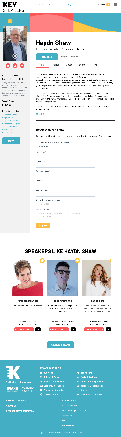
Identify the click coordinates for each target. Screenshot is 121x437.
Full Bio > (41, 114)
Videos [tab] (69, 65)
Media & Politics (89, 377)
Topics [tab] (55, 65)
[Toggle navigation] (115, 4)
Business (48, 372)
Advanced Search (60, 344)
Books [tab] (82, 65)
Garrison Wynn (62, 301)
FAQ (63, 420)
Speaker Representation (20, 411)
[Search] (50, 4)
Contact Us (67, 415)
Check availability (24, 329)
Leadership (7, 132)
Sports (84, 390)
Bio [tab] (42, 65)
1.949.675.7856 (71, 405)
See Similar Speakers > (70, 56)
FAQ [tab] (95, 65)
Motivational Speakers (92, 381)
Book (11, 140)
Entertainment (51, 394)
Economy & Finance (54, 385)
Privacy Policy (68, 425)
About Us (11, 405)
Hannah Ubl (98, 301)
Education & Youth (53, 390)
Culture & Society (53, 377)
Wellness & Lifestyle (91, 394)
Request (47, 56)
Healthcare (86, 372)
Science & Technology (92, 385)
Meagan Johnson (27, 301)
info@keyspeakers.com (75, 410)
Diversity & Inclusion (54, 381)
